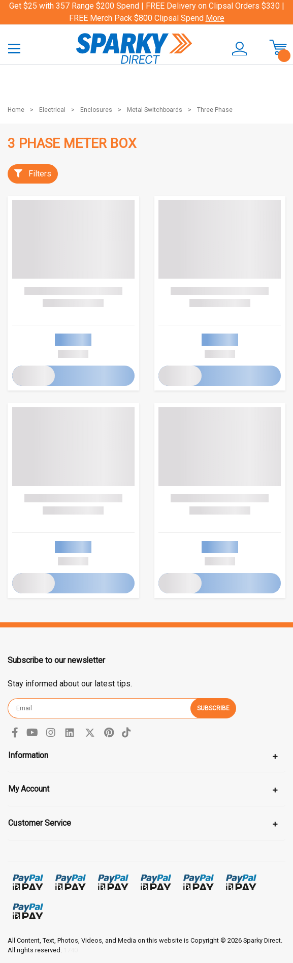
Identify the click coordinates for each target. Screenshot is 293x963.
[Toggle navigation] (14, 48)
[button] (234, 49)
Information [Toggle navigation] (28, 755)
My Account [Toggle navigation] (28, 789)
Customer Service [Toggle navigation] (39, 823)
